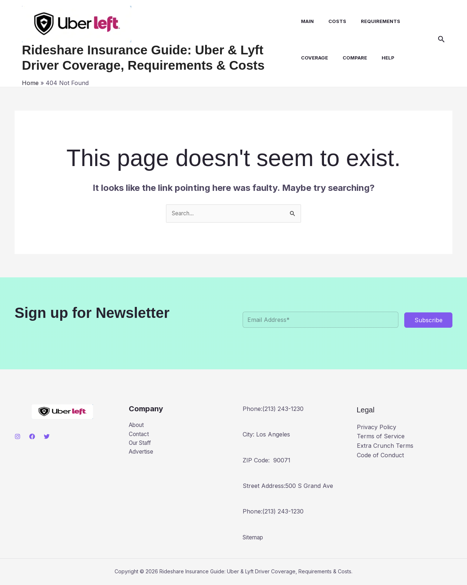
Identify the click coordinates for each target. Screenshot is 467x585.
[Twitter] (47, 437)
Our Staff (141, 444)
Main (306, 21)
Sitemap (254, 537)
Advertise (142, 453)
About (137, 426)
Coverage (313, 58)
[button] (441, 39)
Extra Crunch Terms (385, 446)
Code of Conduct (380, 455)
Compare (351, 58)
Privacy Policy (376, 427)
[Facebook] (32, 437)
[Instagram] (17, 437)
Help (381, 58)
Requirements (374, 21)
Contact (139, 435)
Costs (334, 21)
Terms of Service (381, 436)
